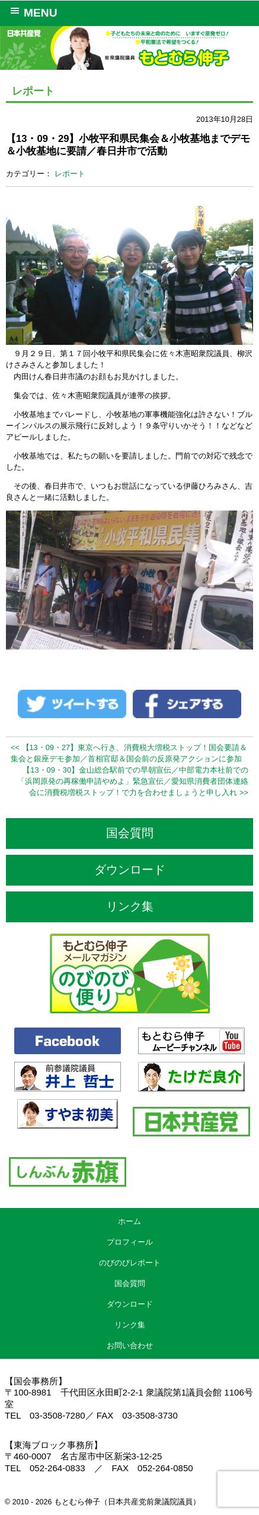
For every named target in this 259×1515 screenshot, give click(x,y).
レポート (70, 173)
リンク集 (130, 906)
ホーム (129, 1221)
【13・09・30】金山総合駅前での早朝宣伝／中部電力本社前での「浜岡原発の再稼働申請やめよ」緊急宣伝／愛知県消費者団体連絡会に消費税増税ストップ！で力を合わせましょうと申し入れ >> (132, 781)
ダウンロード (129, 869)
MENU (31, 12)
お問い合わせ (130, 1345)
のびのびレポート (130, 1262)
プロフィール (130, 1242)
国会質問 (130, 832)
